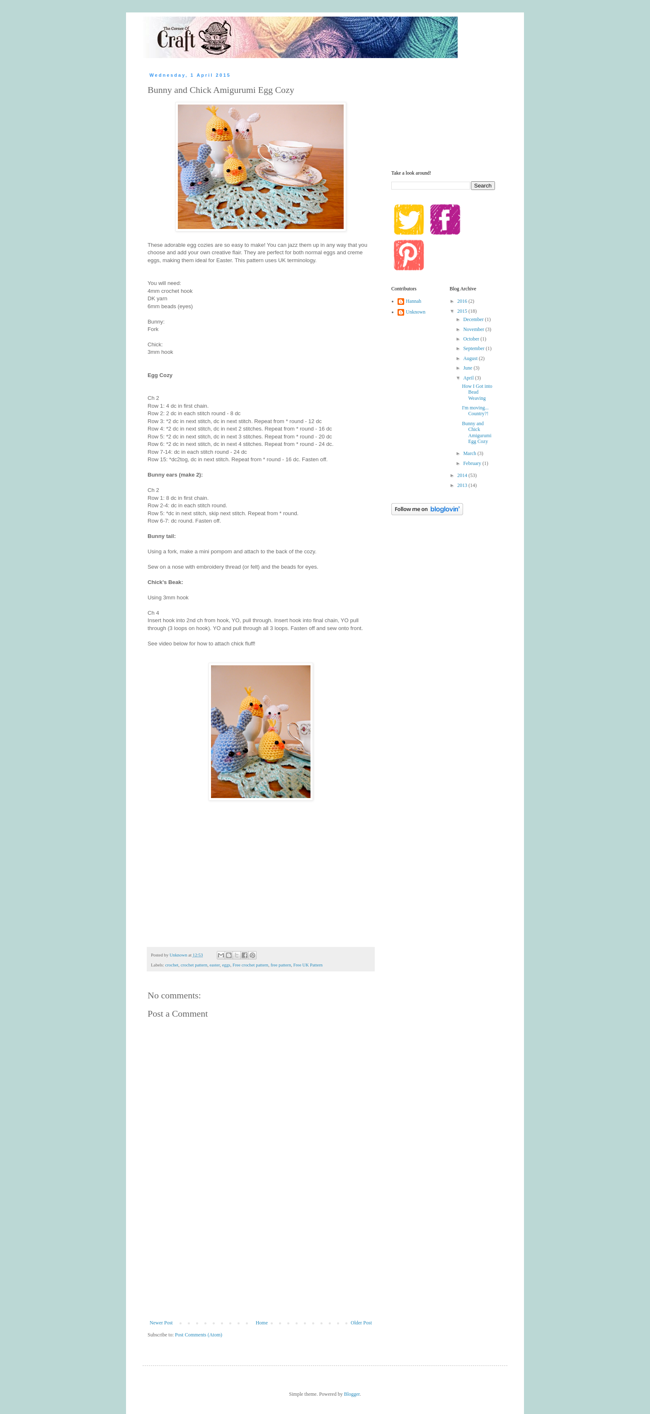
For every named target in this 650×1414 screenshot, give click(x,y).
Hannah (413, 301)
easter (215, 964)
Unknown (415, 312)
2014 (462, 475)
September (474, 348)
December (474, 319)
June (468, 368)
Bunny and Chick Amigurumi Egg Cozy (476, 432)
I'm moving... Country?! (475, 410)
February (472, 463)
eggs (226, 964)
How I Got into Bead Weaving (477, 392)
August (471, 358)
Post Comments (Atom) (198, 1335)
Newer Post (161, 1323)
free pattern (281, 964)
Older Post (361, 1323)
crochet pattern (194, 964)
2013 (462, 485)
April (469, 378)
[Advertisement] (261, 1257)
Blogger (352, 1394)
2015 (462, 311)
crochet (171, 964)
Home (262, 1323)
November (474, 329)
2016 (462, 301)
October (471, 339)
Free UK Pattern (308, 964)
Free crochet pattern (250, 964)
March (470, 453)
